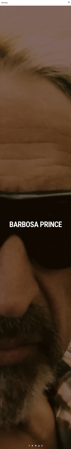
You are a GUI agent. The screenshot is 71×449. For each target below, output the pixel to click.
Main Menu (35, 2)
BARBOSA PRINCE (35, 224)
